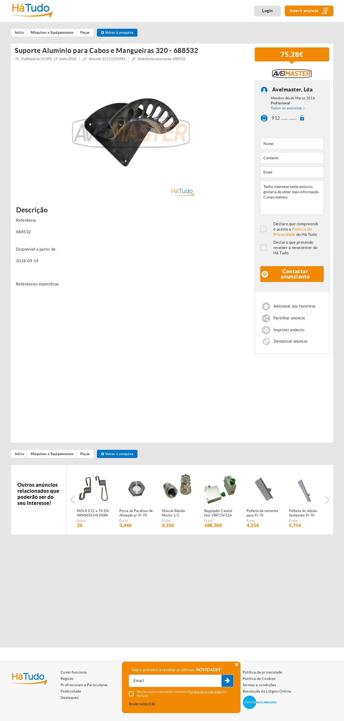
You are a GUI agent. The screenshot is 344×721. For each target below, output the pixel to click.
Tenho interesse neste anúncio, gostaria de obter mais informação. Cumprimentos (292, 200)
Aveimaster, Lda (292, 92)
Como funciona (74, 672)
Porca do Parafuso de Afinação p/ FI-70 (136, 515)
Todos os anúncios (286, 110)
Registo (67, 678)
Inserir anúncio (309, 11)
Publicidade (71, 691)
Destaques (69, 697)
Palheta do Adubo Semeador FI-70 (303, 515)
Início (19, 456)
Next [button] (327, 502)
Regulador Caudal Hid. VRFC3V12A (218, 515)
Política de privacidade (262, 672)
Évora (81, 522)
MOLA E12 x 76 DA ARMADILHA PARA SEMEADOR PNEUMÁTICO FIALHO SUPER (93, 515)
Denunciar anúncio (290, 343)
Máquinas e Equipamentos (52, 456)
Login (267, 10)
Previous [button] (72, 502)
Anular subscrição (142, 703)
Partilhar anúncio (289, 320)
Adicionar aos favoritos (294, 308)
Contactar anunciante (295, 276)
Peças (85, 456)
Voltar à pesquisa (117, 33)
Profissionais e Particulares (84, 685)
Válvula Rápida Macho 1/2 (173, 515)
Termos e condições (259, 685)
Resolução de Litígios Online (267, 691)
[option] (131, 134)
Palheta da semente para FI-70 (262, 515)
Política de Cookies (259, 678)
